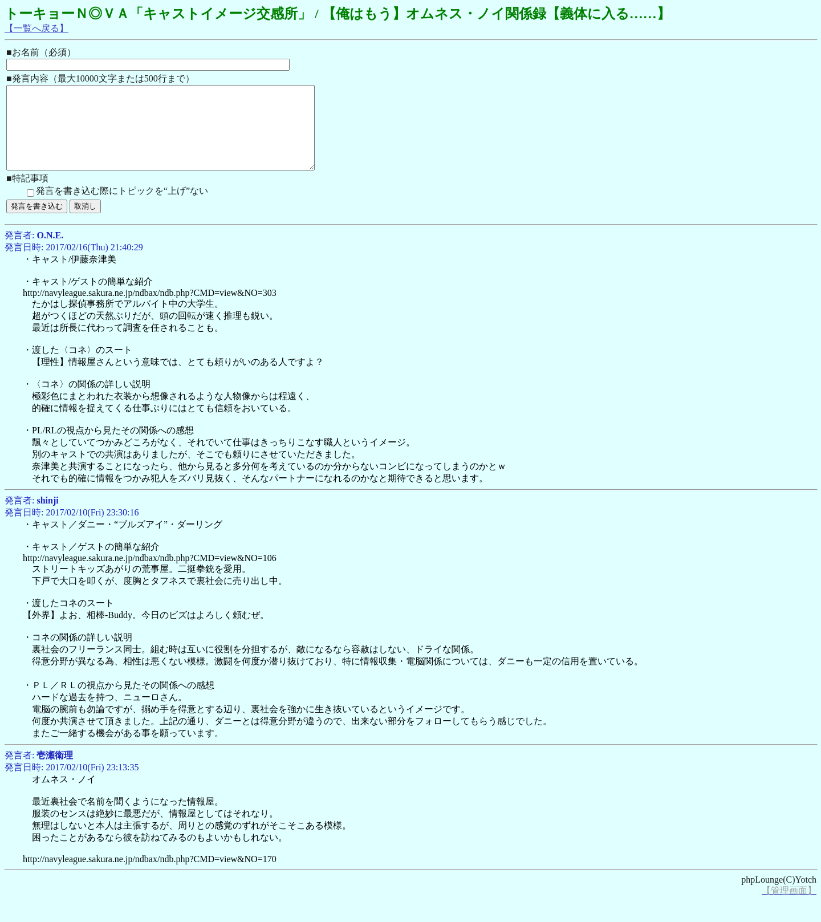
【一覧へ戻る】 (36, 28)
